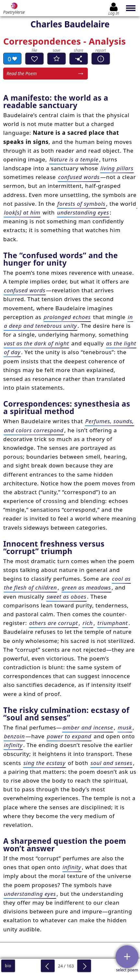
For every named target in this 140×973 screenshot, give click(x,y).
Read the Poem (21, 73)
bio (8, 965)
